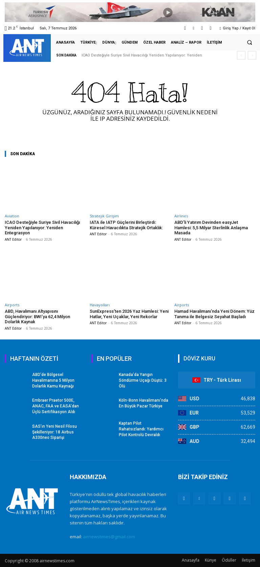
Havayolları (100, 305)
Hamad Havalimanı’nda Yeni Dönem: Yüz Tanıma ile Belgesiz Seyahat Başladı (214, 314)
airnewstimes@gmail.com (109, 537)
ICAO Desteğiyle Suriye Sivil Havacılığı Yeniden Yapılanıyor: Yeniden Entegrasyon (42, 227)
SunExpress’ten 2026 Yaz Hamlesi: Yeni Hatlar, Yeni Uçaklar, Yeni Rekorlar (129, 314)
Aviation (12, 216)
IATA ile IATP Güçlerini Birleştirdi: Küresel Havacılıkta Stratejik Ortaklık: (126, 225)
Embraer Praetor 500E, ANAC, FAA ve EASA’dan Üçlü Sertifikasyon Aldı (55, 406)
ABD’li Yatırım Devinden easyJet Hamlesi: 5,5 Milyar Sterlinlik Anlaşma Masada (211, 227)
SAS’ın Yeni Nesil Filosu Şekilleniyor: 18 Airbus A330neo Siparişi (54, 432)
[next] (252, 55)
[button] (249, 43)
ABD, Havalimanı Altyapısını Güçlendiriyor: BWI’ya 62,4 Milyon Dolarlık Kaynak (37, 316)
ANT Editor (13, 239)
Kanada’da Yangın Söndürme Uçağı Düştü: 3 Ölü (143, 380)
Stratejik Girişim (104, 216)
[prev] (241, 55)
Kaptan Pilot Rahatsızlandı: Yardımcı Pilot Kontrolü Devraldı (141, 429)
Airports (12, 305)
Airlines (181, 216)
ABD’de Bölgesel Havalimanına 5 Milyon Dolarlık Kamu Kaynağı (53, 380)
